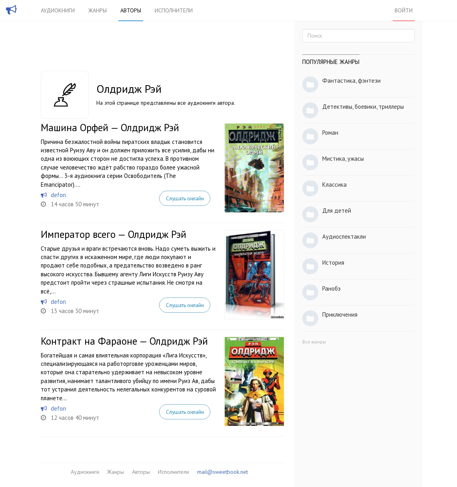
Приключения (339, 314)
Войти (404, 10)
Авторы (130, 10)
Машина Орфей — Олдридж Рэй (110, 127)
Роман (330, 132)
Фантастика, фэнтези (351, 80)
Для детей (336, 210)
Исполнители (174, 10)
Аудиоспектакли (344, 236)
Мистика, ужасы (343, 158)
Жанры (97, 10)
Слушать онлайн (185, 198)
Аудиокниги (58, 10)
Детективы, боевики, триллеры (363, 106)
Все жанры (314, 342)
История (333, 262)
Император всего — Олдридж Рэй (113, 234)
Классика (334, 184)
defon (58, 195)
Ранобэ (331, 288)
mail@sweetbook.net (222, 471)
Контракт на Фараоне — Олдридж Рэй (124, 341)
